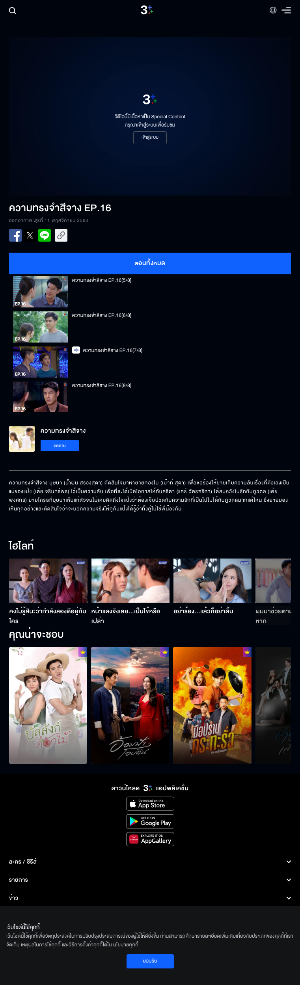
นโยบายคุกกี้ (125, 945)
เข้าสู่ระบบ (150, 137)
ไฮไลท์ (21, 547)
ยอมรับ (150, 961)
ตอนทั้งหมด (150, 263)
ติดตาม (60, 445)
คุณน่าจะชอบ (36, 635)
